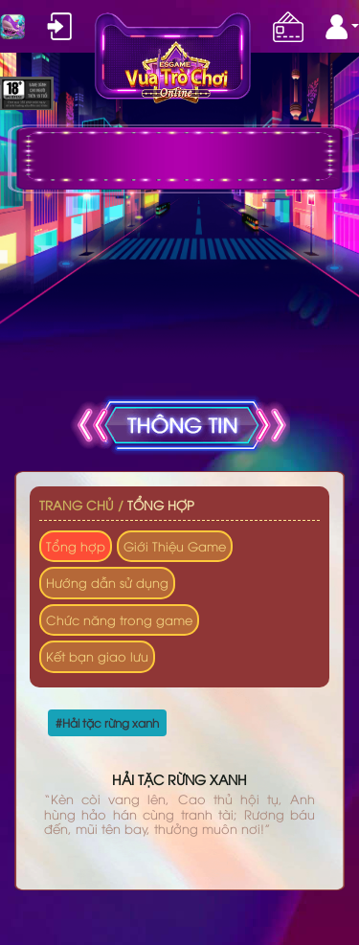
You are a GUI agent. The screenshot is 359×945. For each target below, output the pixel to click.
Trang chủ (76, 504)
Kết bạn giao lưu (97, 655)
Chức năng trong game (119, 619)
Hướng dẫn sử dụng (107, 582)
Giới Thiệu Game (174, 545)
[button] (342, 27)
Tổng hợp (160, 504)
